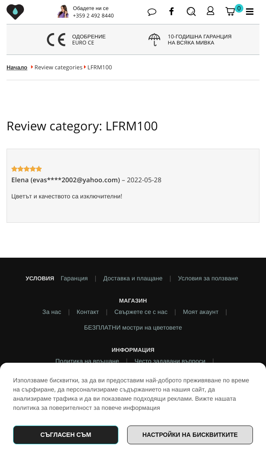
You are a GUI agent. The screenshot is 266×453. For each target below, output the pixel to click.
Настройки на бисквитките (190, 434)
